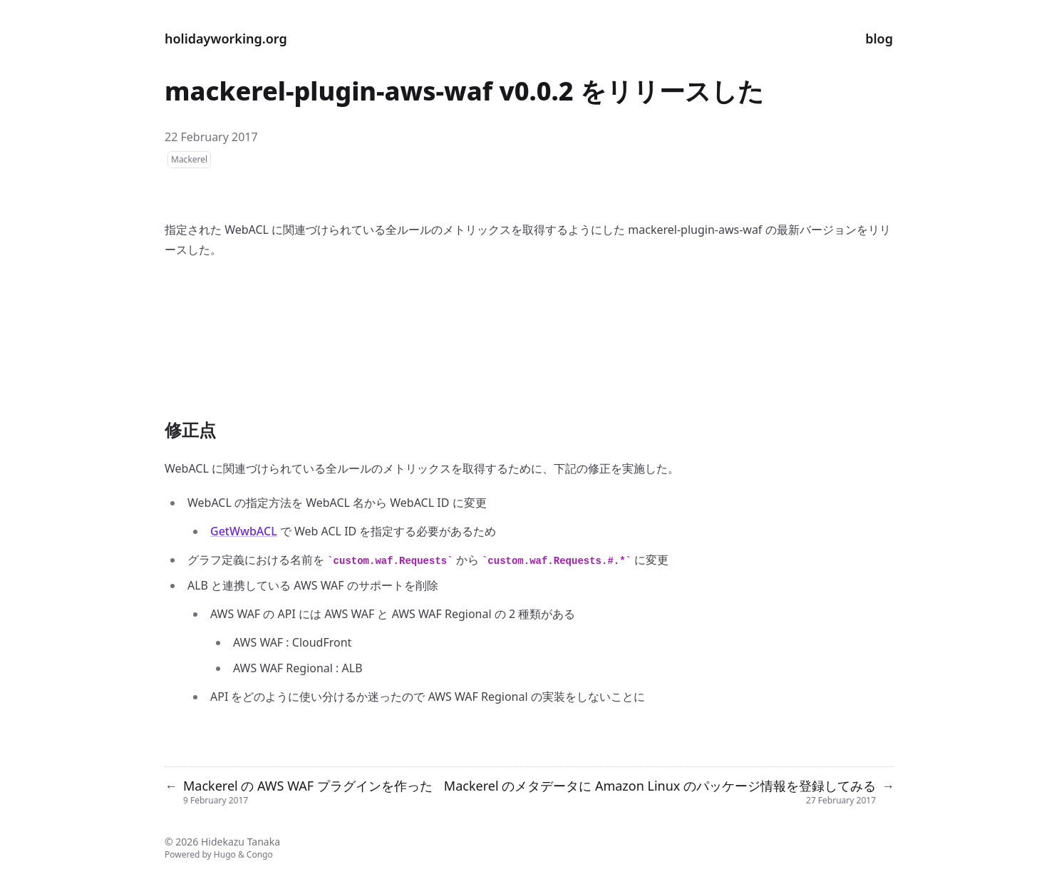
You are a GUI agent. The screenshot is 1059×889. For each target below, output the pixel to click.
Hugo (225, 854)
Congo (260, 854)
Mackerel (189, 159)
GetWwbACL (243, 531)
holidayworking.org (226, 38)
